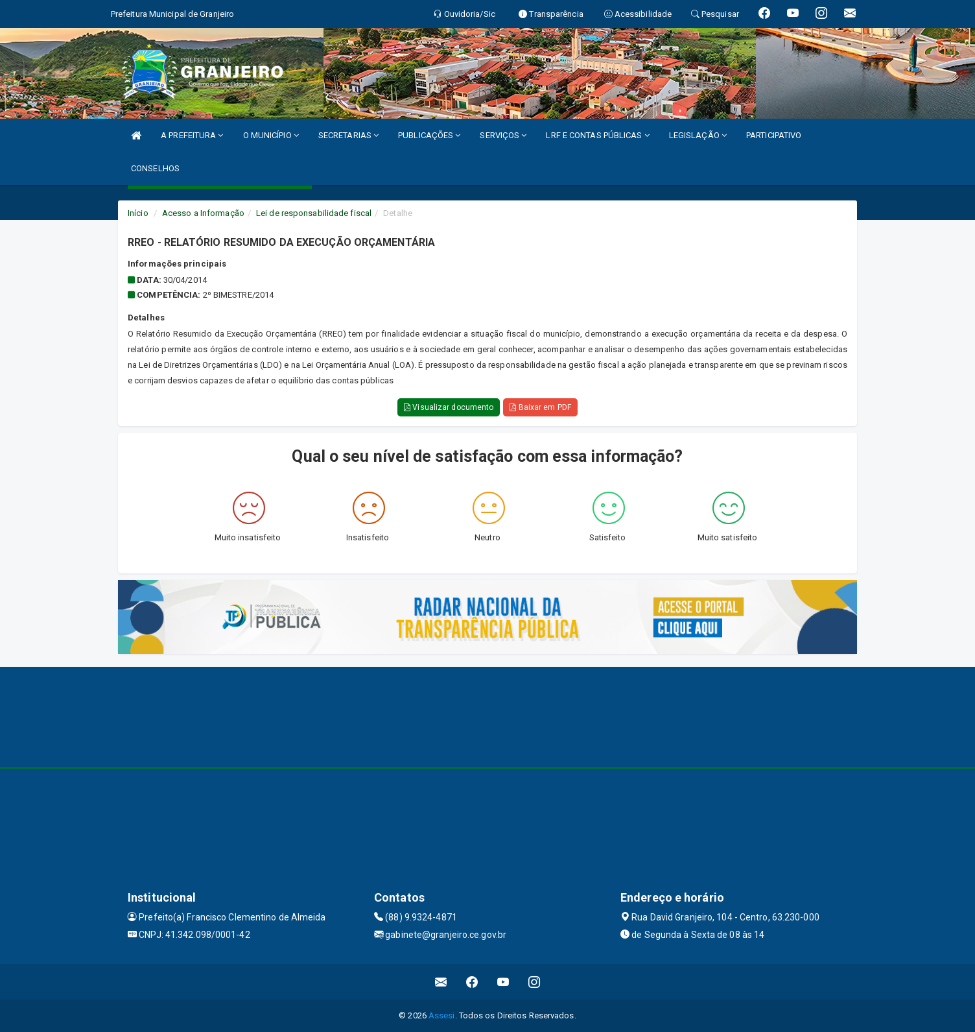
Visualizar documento (448, 407)
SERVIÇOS (503, 135)
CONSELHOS (155, 168)
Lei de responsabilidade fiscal (313, 213)
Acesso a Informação (203, 213)
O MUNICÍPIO (271, 135)
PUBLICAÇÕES (429, 135)
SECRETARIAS (348, 135)
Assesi (442, 1015)
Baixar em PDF (540, 407)
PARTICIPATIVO (773, 135)
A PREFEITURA (192, 135)
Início (138, 213)
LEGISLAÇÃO (698, 135)
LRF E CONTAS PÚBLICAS (597, 135)
